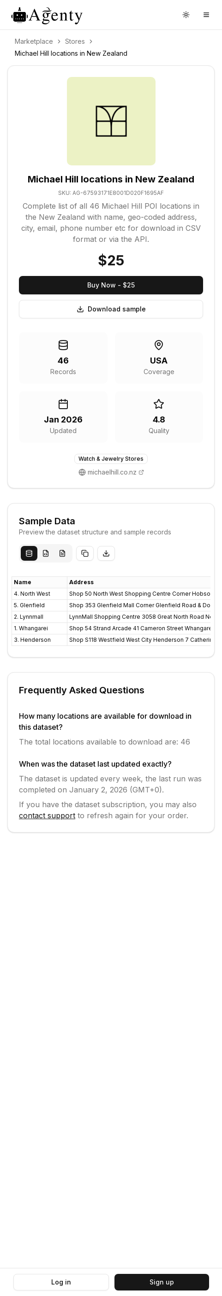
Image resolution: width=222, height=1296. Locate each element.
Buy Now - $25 (111, 285)
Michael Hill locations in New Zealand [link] (71, 53)
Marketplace (34, 41)
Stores (75, 41)
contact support (47, 815)
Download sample (111, 309)
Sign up (162, 1282)
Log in (61, 1282)
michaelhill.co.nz (112, 472)
